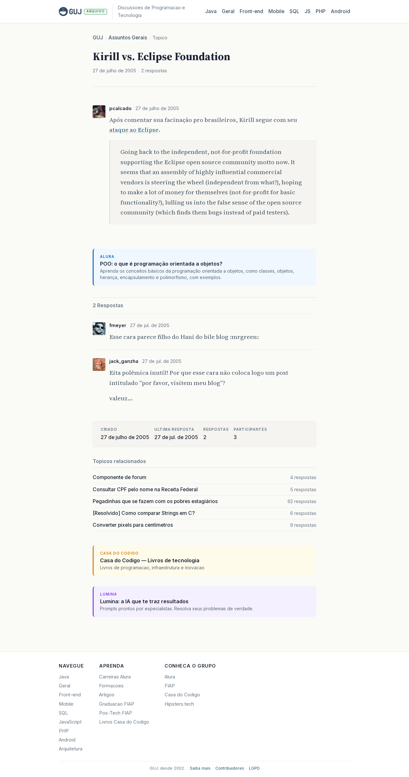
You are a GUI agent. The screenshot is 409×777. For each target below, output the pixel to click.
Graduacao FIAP (116, 704)
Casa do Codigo (182, 695)
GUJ (98, 38)
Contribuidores (229, 768)
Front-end (70, 695)
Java (211, 11)
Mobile (276, 11)
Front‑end (251, 11)
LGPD (254, 768)
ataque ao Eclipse (133, 129)
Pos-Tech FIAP (115, 713)
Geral (228, 11)
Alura (170, 677)
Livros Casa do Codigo (124, 722)
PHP (321, 11)
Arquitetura (70, 749)
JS (308, 11)
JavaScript (70, 722)
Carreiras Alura (115, 677)
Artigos (106, 695)
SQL (294, 11)
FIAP (170, 686)
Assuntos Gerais (127, 38)
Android (340, 11)
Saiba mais (200, 768)
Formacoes (111, 686)
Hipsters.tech (179, 704)
